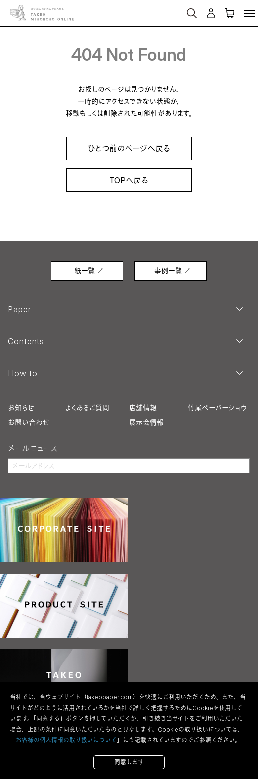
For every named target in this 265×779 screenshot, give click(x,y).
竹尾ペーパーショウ (217, 407)
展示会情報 (146, 422)
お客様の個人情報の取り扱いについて (66, 740)
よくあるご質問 (87, 407)
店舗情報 (143, 407)
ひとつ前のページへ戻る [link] (129, 148)
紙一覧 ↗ (89, 270)
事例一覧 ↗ (172, 270)
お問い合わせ (28, 422)
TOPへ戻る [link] (128, 180)
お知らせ (21, 407)
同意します (129, 762)
